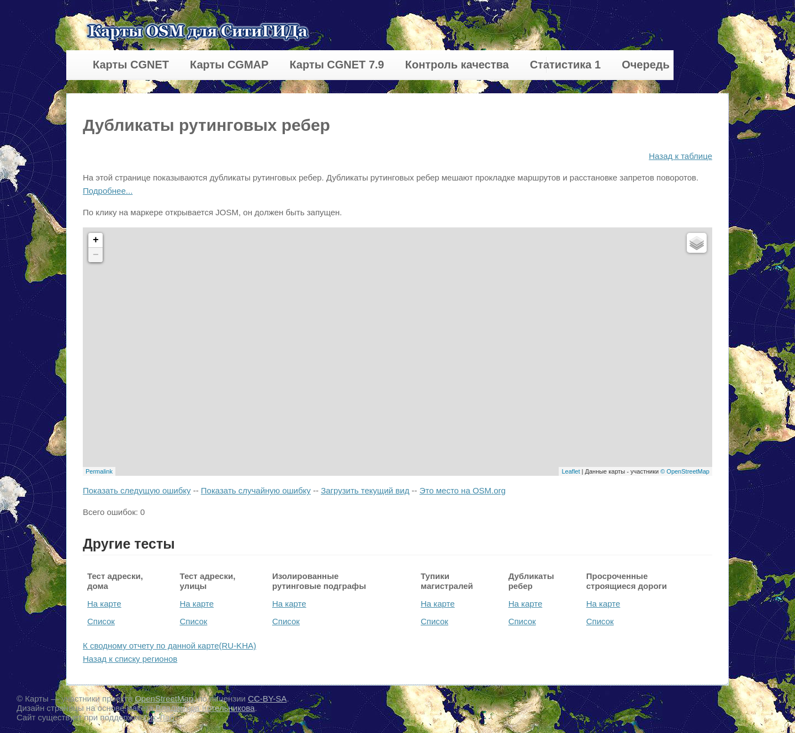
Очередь (646, 65)
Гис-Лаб (160, 717)
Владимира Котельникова (205, 708)
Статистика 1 (565, 65)
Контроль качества (457, 65)
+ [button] (96, 240)
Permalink (99, 471)
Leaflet (570, 471)
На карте (104, 603)
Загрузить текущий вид (365, 490)
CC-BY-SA (267, 698)
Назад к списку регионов (130, 658)
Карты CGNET (131, 65)
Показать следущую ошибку (136, 490)
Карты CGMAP (229, 65)
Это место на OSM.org (463, 490)
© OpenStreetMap (684, 471)
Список (101, 621)
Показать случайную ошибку (256, 490)
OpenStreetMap (164, 698)
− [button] (96, 255)
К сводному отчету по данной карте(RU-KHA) (169, 645)
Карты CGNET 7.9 (336, 65)
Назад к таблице (680, 156)
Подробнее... (107, 190)
